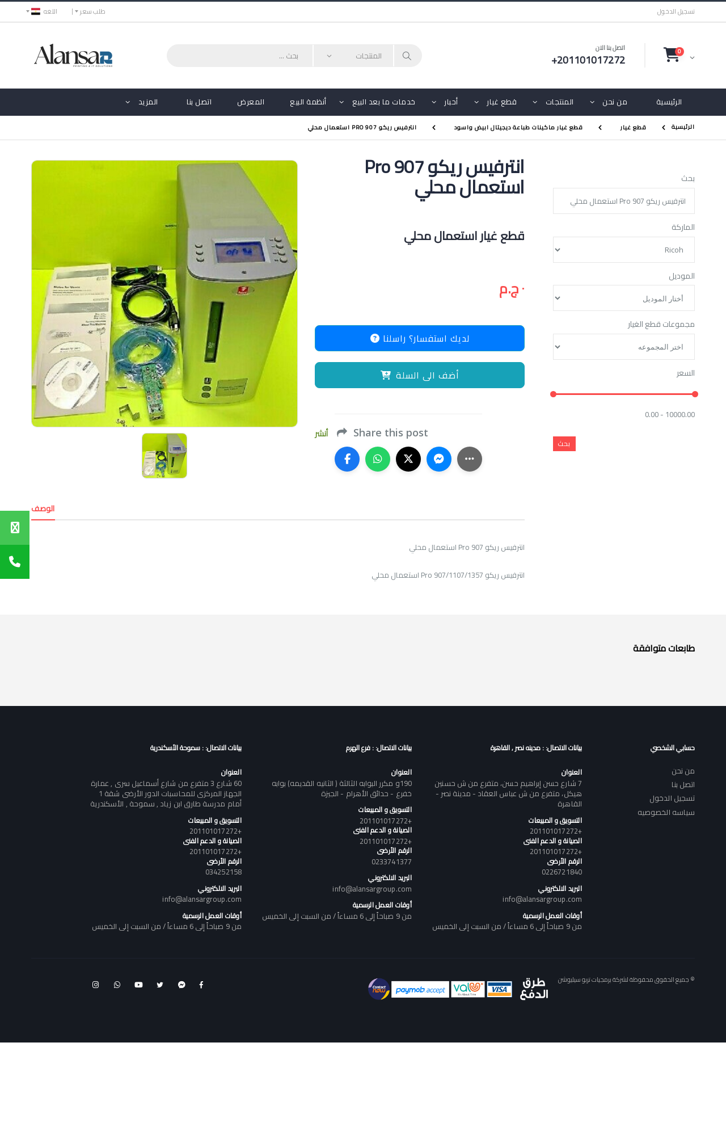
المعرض (250, 101)
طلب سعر (92, 11)
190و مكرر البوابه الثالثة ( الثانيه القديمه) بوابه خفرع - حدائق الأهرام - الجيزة (342, 788)
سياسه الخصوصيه (666, 812)
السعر (686, 373)
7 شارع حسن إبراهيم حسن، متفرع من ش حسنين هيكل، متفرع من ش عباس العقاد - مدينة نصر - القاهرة (507, 793)
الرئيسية (669, 101)
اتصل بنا (199, 101)
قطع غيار (502, 101)
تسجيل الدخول (676, 11)
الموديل (682, 276)
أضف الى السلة (420, 375)
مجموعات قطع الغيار (661, 324)
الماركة (683, 227)
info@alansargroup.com (542, 899)
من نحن (614, 101)
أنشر (321, 434)
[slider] (553, 395)
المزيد (148, 101)
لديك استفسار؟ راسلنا (420, 338)
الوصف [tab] (43, 508)
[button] (679, 55)
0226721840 (562, 871)
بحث (688, 178)
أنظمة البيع (308, 101)
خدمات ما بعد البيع (384, 101)
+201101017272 (556, 831)
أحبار (451, 101)
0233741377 (392, 861)
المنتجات (560, 101)
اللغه (44, 11)
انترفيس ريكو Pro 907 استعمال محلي (362, 127)
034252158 (223, 871)
